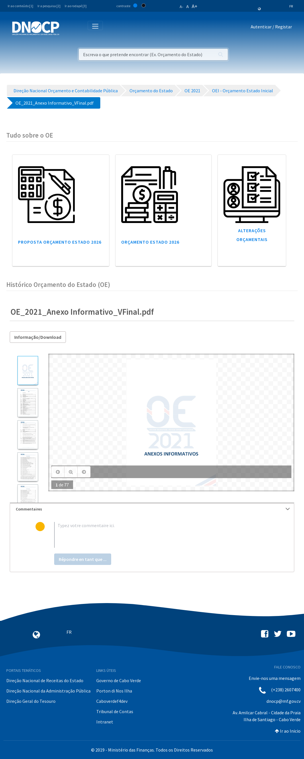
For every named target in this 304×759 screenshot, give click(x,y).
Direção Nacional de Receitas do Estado (44, 680)
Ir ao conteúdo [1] (20, 6)
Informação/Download (37, 337)
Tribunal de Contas (114, 711)
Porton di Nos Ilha (114, 691)
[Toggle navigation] (66, 27)
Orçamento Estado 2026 (150, 242)
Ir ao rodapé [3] (76, 6)
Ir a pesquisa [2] (49, 6)
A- (181, 6)
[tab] (152, 509)
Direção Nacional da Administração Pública (48, 691)
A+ (194, 6)
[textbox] (161, 535)
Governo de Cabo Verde (118, 680)
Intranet (104, 722)
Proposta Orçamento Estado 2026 (59, 242)
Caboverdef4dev (112, 701)
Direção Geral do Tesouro (31, 701)
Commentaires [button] (153, 509)
